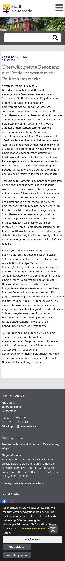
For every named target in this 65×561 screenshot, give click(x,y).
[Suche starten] (55, 38)
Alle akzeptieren (17, 555)
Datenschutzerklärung (32, 528)
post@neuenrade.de (23, 426)
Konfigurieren (32, 539)
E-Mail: (6, 426)
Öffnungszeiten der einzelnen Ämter (23, 483)
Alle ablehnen (16, 547)
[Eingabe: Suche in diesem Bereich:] (29, 38)
